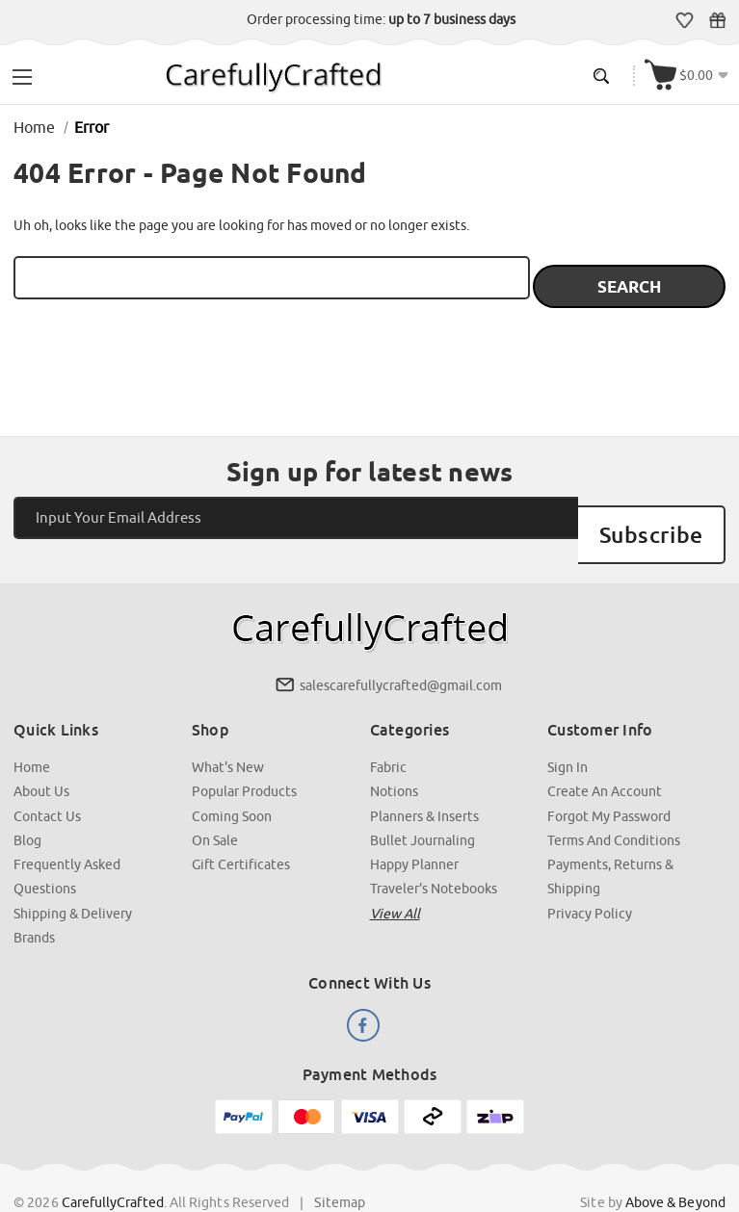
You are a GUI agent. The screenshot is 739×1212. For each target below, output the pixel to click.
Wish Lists (686, 20)
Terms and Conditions (613, 803)
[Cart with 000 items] (688, 74)
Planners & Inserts (424, 779)
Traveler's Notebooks (433, 851)
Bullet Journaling (422, 803)
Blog (28, 803)
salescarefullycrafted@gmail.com (401, 650)
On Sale (215, 803)
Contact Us (48, 779)
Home (32, 730)
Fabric (388, 730)
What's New (228, 730)
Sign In (567, 730)
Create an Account (604, 754)
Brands (35, 899)
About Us (42, 754)
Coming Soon (232, 779)
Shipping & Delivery (73, 875)
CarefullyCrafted (114, 1163)
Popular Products (244, 754)
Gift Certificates (719, 20)
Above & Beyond (674, 1163)
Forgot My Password (609, 779)
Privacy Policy (589, 875)
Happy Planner (414, 827)
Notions (394, 754)
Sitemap (340, 1163)
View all (395, 875)
